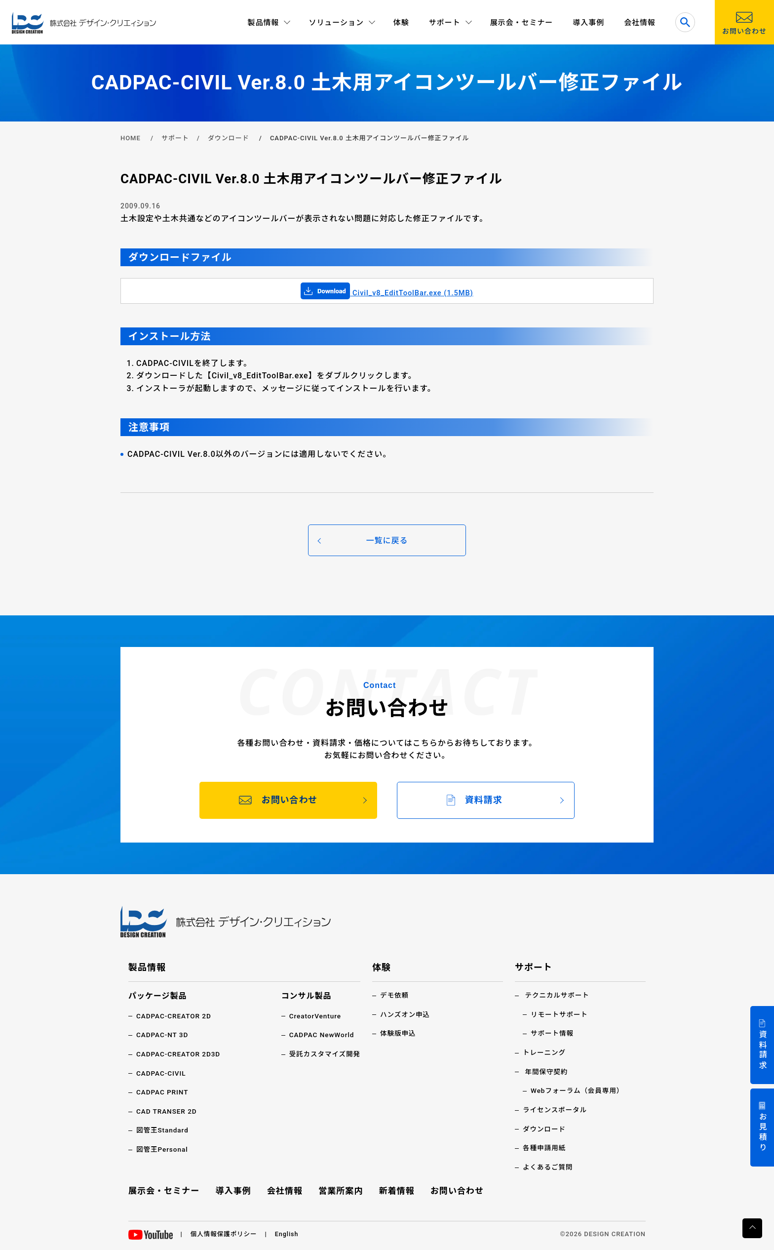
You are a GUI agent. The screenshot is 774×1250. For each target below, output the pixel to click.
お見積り (762, 1132)
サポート (175, 138)
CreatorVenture (314, 1016)
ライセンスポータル (556, 1109)
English (289, 1232)
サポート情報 (553, 1033)
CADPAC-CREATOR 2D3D (179, 1053)
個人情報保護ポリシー (225, 1232)
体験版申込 (398, 1033)
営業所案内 (340, 1189)
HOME (130, 138)
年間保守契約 (547, 1071)
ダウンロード (228, 138)
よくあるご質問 (549, 1166)
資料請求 (762, 1050)
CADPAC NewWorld (320, 1035)
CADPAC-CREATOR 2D (175, 1016)
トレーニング (545, 1052)
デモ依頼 (395, 995)
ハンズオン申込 (405, 1014)
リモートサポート (560, 1014)
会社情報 (640, 22)
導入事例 (588, 22)
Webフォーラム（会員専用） (579, 1090)
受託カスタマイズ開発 (323, 1053)
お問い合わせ (455, 1189)
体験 (401, 22)
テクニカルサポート (558, 995)
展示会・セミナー (521, 22)
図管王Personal (163, 1148)
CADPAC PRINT (163, 1091)
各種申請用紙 (545, 1147)
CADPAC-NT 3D (163, 1035)
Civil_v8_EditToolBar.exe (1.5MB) (387, 292)
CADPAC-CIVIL (162, 1073)
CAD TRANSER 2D (167, 1111)
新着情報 (396, 1189)
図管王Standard (163, 1129)
